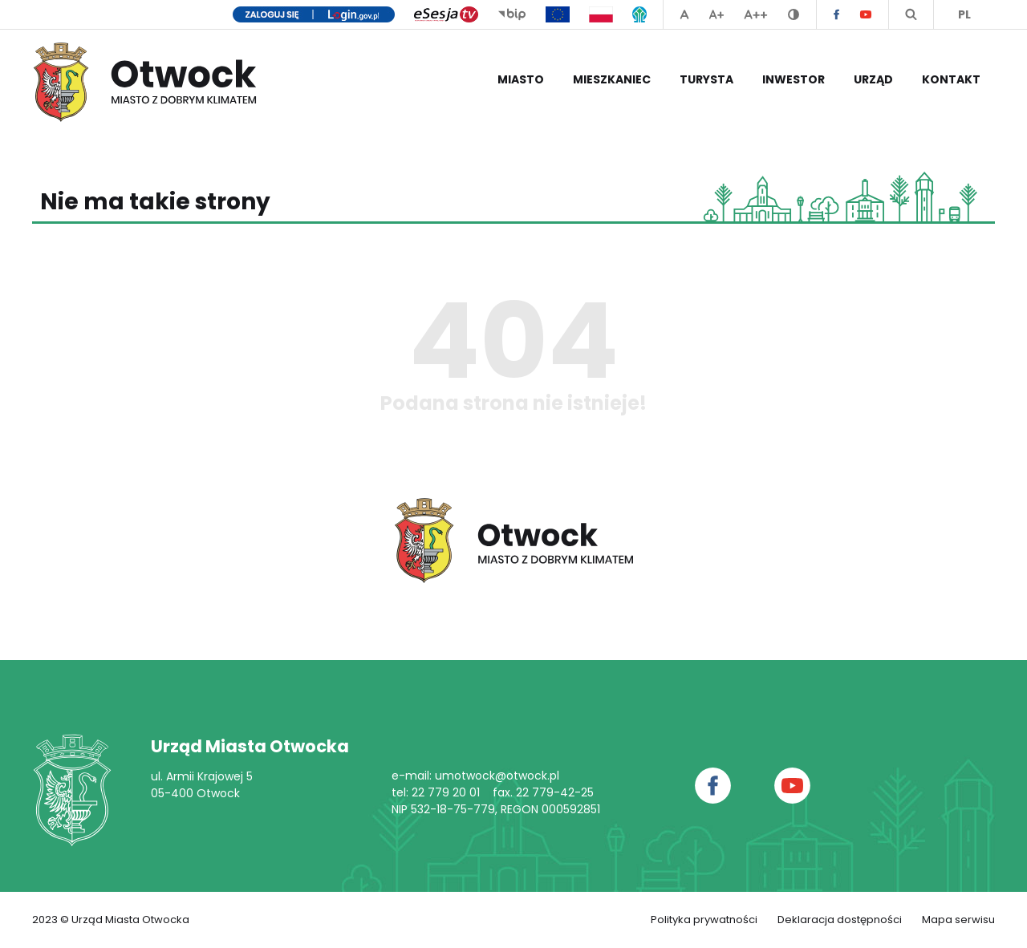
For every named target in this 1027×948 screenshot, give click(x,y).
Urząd (873, 79)
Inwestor (793, 79)
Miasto (520, 79)
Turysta (706, 79)
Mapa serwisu (958, 919)
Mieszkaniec (612, 79)
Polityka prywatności (704, 919)
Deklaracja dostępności (839, 919)
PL (964, 14)
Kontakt (951, 79)
